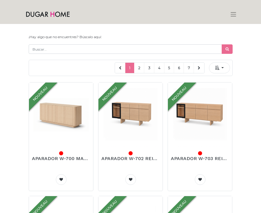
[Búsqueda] (227, 49)
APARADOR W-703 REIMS (200, 158)
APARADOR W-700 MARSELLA (61, 158)
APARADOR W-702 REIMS (130, 158)
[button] (219, 67)
